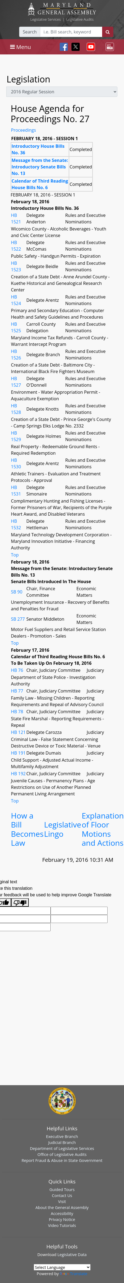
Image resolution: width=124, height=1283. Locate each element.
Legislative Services (45, 19)
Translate (73, 1273)
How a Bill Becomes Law (27, 829)
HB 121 (18, 732)
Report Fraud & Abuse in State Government (62, 1160)
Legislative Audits (80, 19)
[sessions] (61, 92)
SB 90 (16, 592)
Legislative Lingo (62, 829)
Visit (62, 1201)
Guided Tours (61, 1189)
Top (15, 555)
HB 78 (17, 712)
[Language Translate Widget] (62, 1267)
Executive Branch (62, 1136)
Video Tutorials (62, 1225)
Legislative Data (72, 1254)
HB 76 (17, 670)
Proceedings (23, 130)
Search (30, 32)
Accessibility (62, 1213)
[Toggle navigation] (20, 46)
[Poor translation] (20, 902)
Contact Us (62, 1195)
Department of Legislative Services (62, 1148)
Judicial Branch (62, 1142)
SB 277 (18, 619)
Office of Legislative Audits (62, 1154)
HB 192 (18, 774)
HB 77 (17, 691)
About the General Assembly (61, 1207)
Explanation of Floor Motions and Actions (103, 829)
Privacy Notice (62, 1219)
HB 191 (18, 753)
